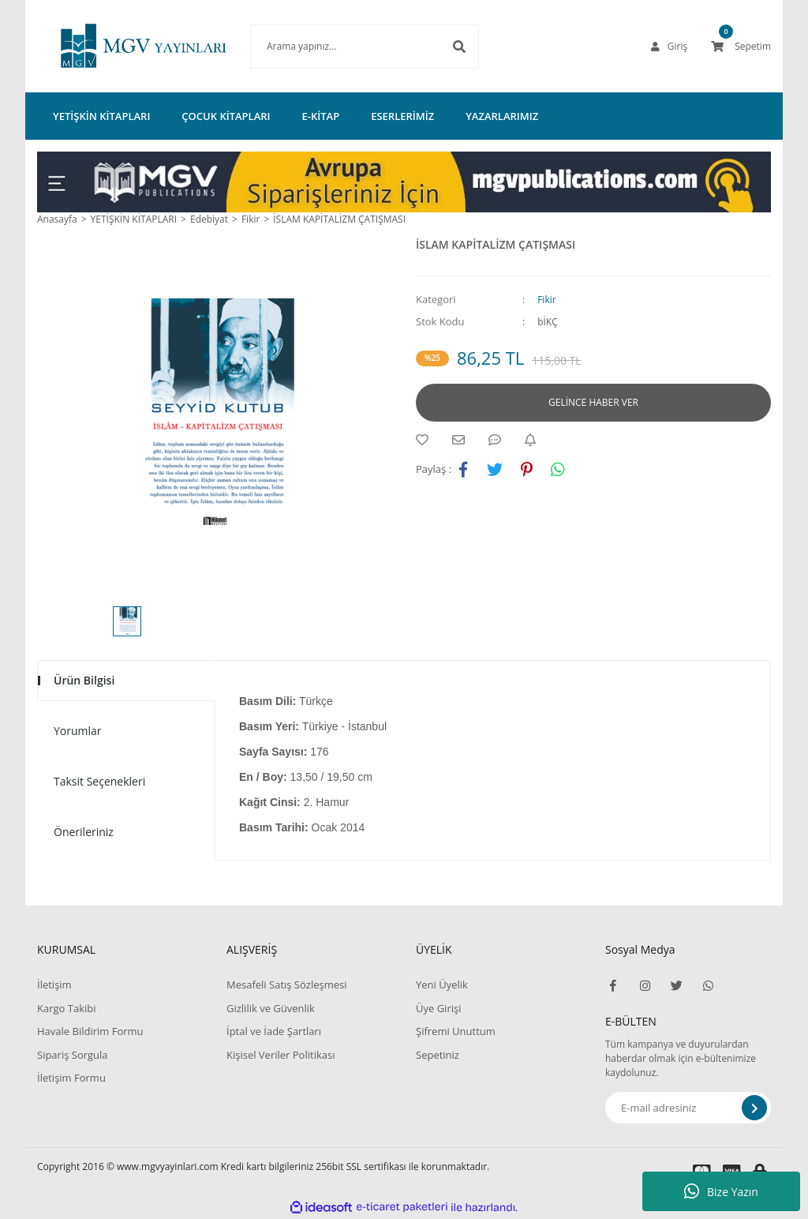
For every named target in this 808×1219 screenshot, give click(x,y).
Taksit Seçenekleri (99, 781)
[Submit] (754, 1107)
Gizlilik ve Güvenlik (270, 1008)
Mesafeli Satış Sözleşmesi (286, 984)
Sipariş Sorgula (72, 1055)
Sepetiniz (437, 1055)
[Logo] (120, 46)
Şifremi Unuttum (456, 1031)
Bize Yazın (721, 1191)
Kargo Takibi (66, 1008)
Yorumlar (78, 730)
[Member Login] (669, 46)
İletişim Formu (71, 1078)
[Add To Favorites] (426, 439)
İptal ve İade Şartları (273, 1031)
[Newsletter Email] (688, 1107)
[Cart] (741, 46)
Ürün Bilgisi (84, 680)
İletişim (54, 984)
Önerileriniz (84, 831)
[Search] (340, 46)
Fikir (546, 299)
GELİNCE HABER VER (593, 402)
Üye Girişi (438, 1008)
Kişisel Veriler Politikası (280, 1055)
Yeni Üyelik (442, 984)
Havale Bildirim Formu (90, 1031)
